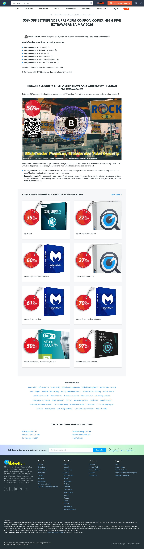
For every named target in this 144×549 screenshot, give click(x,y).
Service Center (95, 470)
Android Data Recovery (108, 387)
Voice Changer (35, 391)
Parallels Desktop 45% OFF (81, 431)
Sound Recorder (105, 400)
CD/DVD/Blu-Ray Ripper (105, 404)
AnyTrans (41, 478)
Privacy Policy (113, 451)
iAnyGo (115, 9)
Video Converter (56, 396)
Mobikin (67, 501)
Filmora (40, 464)
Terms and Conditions (128, 451)
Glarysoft (67, 487)
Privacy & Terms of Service (55, 532)
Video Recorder (101, 409)
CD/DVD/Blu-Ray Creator (41, 400)
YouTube (16, 489)
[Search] (91, 3)
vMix (17, 9)
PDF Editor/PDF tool (77, 404)
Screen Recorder (58, 400)
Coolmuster (43, 9)
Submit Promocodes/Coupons (126, 473)
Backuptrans (68, 492)
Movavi (66, 467)
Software (40, 409)
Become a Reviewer (122, 475)
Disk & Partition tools (41, 396)
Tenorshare (86, 9)
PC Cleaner (94, 400)
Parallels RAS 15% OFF (30, 438)
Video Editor (32, 387)
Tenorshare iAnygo (44, 484)
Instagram (6, 489)
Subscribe (99, 450)
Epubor (66, 504)
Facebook (11, 489)
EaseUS (56, 9)
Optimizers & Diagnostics (71, 387)
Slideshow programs (71, 396)
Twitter (21, 489)
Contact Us (93, 475)
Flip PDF (69, 400)
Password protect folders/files (41, 404)
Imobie (66, 495)
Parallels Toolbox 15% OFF (81, 435)
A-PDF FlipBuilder (70, 509)
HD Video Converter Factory (48, 487)
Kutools (66, 464)
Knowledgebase (121, 470)
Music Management (81, 400)
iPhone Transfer (109, 391)
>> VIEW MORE (77, 438)
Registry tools (50, 409)
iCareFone (41, 473)
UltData (40, 475)
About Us (93, 464)
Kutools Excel (101, 9)
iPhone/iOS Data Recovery (92, 391)
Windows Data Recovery (50, 391)
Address (92, 473)
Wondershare (71, 9)
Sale (126, 9)
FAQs (117, 464)
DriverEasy (29, 9)
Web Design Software (64, 409)
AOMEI (66, 478)
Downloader (90, 404)
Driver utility (55, 387)
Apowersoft (68, 506)
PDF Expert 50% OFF (29, 431)
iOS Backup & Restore (102, 396)
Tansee (66, 498)
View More (115, 195)
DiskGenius (42, 481)
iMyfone (67, 484)
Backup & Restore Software (70, 391)
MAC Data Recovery (61, 404)
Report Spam (120, 467)
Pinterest (26, 489)
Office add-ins (44, 387)
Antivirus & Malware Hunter (84, 409)
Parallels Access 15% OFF (31, 435)
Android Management (89, 387)
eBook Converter (87, 396)
